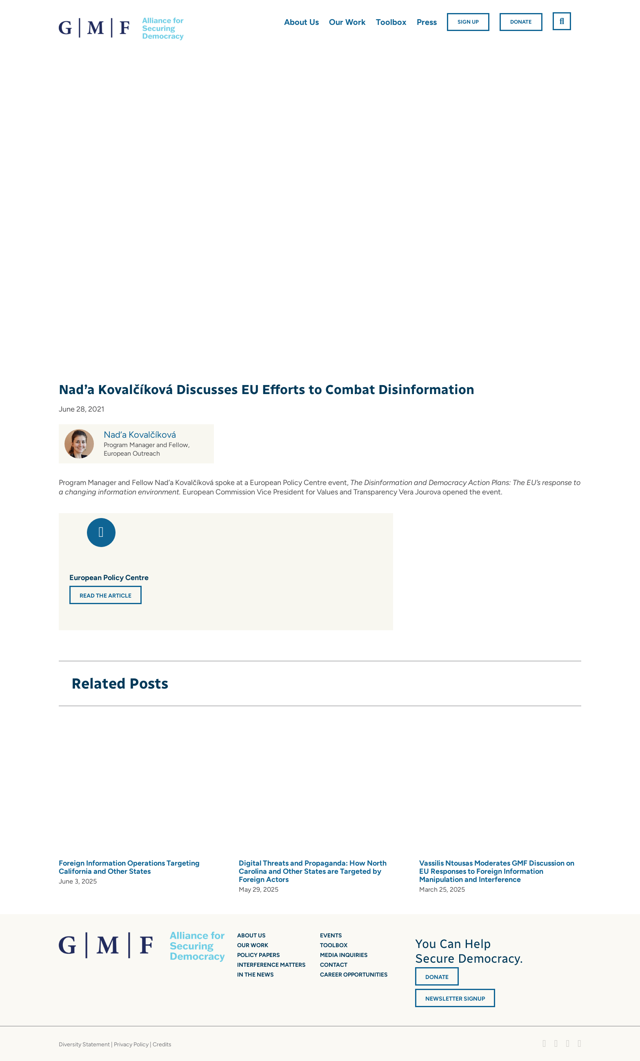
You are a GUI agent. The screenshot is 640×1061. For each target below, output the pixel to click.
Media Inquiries (344, 955)
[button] (562, 21)
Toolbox (334, 945)
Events (331, 935)
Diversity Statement (84, 1044)
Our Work (252, 945)
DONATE (437, 977)
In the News (255, 974)
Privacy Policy (131, 1044)
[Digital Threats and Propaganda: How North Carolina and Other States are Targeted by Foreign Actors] (353, 787)
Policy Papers (258, 955)
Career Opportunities (354, 974)
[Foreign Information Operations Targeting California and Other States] (173, 787)
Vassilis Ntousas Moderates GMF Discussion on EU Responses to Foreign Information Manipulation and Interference (496, 871)
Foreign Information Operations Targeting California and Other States (129, 867)
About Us (251, 935)
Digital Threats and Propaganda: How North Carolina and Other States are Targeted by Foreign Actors (313, 871)
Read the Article (105, 595)
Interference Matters (271, 964)
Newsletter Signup (455, 998)
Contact (333, 964)
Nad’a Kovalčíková (140, 434)
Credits (162, 1044)
